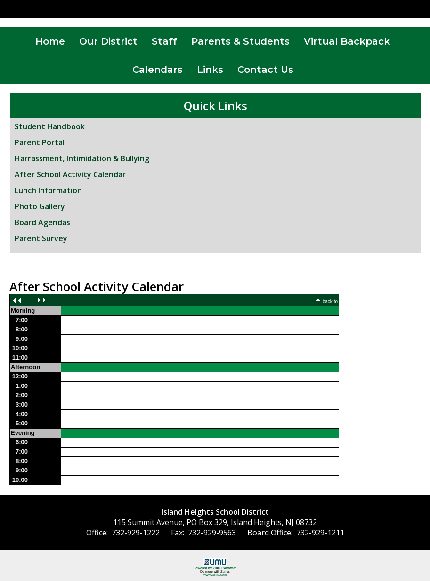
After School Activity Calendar (70, 174)
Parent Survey (41, 238)
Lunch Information (48, 190)
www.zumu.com (215, 574)
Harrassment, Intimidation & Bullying (82, 158)
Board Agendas (42, 222)
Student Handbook (50, 126)
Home (50, 41)
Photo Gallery (40, 206)
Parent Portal (40, 142)
